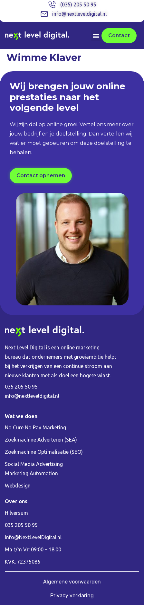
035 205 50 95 (21, 387)
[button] (96, 35)
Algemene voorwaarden (72, 582)
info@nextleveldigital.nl (32, 396)
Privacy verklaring (72, 595)
